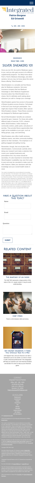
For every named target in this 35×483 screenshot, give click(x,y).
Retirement (17, 397)
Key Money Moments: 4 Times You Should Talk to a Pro (18, 352)
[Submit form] (7, 240)
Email (6, 212)
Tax (18, 404)
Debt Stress (17, 316)
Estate (17, 401)
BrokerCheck (4, 420)
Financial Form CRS (8, 415)
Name (6, 201)
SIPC (29, 450)
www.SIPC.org (25, 464)
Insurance (17, 403)
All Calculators (17, 414)
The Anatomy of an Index (17, 277)
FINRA (25, 450)
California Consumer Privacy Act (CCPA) (16, 441)
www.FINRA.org (17, 464)
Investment (17, 399)
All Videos (17, 412)
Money (17, 406)
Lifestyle (17, 408)
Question (6, 223)
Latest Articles (17, 410)
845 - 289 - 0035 (17, 26)
